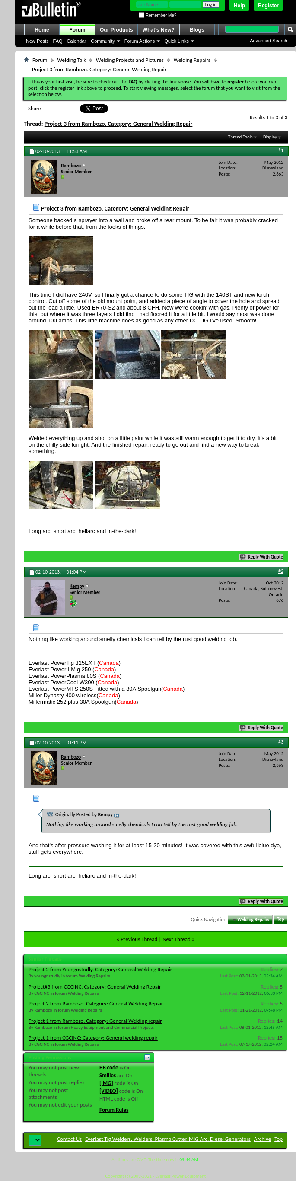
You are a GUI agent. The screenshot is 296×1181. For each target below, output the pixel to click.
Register (268, 6)
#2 (280, 571)
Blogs (197, 30)
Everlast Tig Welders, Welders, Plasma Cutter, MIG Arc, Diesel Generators (168, 1139)
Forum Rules (113, 1110)
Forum (77, 30)
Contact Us (69, 1139)
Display (270, 137)
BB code (108, 1067)
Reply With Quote (262, 557)
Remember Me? (157, 15)
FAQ (58, 41)
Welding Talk (71, 60)
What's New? (159, 30)
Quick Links (176, 41)
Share (34, 108)
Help (239, 6)
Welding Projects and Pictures (130, 60)
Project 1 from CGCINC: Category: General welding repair (93, 1037)
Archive (262, 1139)
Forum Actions (139, 41)
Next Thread (176, 939)
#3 (280, 742)
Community (103, 41)
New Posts (37, 41)
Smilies (107, 1075)
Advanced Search (268, 40)
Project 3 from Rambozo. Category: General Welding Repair (119, 124)
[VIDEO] (108, 1091)
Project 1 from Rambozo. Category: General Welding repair (95, 1021)
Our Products (116, 30)
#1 (280, 150)
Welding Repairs (192, 60)
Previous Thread (139, 939)
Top (280, 919)
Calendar (76, 41)
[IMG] (106, 1083)
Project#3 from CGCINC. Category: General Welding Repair (95, 986)
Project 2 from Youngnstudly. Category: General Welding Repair (100, 969)
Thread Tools (240, 137)
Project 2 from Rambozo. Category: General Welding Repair (96, 1003)
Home (42, 30)
